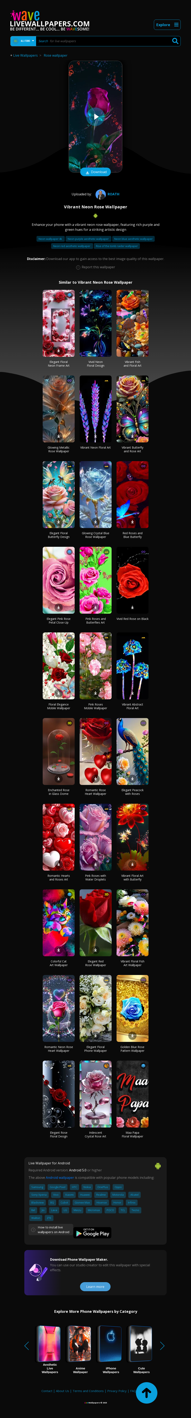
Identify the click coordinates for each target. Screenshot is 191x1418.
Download (95, 172)
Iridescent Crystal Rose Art (95, 1134)
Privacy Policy (117, 1391)
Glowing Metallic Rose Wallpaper (59, 449)
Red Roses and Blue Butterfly (133, 535)
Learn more (95, 1286)
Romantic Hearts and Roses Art (58, 877)
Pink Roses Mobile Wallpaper (95, 706)
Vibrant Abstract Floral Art (132, 706)
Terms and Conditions (88, 1391)
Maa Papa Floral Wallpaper (132, 1134)
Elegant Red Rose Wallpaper (95, 963)
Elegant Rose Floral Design (58, 1134)
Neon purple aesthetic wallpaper (88, 239)
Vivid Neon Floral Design (95, 363)
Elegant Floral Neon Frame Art (59, 363)
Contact (46, 1391)
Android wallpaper (60, 1177)
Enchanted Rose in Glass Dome (59, 792)
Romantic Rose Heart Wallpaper (95, 792)
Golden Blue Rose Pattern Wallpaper (132, 1049)
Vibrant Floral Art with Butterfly (132, 877)
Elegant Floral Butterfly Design (59, 535)
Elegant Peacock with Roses (132, 792)
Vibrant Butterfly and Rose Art (132, 449)
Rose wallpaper (55, 55)
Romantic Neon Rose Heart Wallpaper (58, 1049)
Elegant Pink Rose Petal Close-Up (59, 620)
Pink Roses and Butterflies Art (95, 620)
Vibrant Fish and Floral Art (132, 363)
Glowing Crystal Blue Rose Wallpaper (95, 535)
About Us (62, 1391)
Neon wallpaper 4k (51, 239)
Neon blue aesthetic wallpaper (133, 239)
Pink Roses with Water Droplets (95, 877)
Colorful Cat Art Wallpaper (59, 963)
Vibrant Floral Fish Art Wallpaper (132, 963)
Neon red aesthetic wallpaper (72, 246)
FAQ (133, 1391)
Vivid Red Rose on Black (133, 619)
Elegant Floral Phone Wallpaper (95, 1049)
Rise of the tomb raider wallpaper (117, 246)
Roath (106, 194)
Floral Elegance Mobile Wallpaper (58, 706)
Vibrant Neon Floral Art (95, 447)
